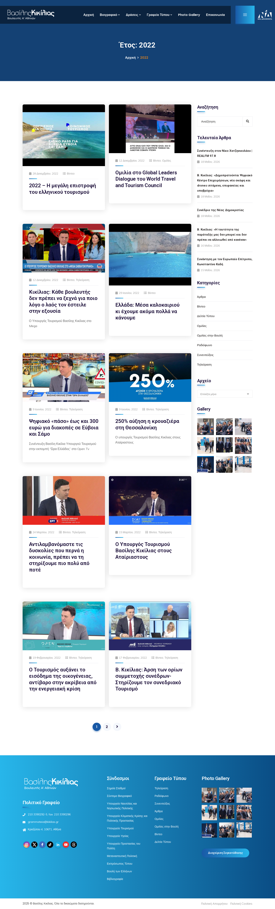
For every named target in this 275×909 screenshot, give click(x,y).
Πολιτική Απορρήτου (214, 903)
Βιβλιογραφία (115, 879)
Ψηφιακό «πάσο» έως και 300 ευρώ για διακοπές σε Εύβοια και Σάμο (63, 427)
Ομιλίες (166, 160)
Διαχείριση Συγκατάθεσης (225, 852)
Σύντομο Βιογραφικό (119, 796)
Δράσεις (132, 15)
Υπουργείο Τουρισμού (120, 828)
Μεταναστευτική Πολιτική (122, 856)
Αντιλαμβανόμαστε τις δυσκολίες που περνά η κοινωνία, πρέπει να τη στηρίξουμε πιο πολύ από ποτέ (59, 557)
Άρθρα (201, 297)
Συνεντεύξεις (205, 355)
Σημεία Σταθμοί (116, 788)
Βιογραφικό (108, 15)
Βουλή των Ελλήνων (119, 871)
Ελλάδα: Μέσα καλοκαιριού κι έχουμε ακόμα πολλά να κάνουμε (147, 311)
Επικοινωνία (215, 15)
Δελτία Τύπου (206, 316)
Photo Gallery (189, 15)
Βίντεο (70, 173)
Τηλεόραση (82, 280)
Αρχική (88, 15)
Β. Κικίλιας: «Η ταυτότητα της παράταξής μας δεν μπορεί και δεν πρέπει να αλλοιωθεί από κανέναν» (221, 234)
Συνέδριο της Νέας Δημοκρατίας (220, 210)
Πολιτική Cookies (241, 903)
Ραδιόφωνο (204, 345)
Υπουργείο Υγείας (118, 836)
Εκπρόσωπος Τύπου (119, 863)
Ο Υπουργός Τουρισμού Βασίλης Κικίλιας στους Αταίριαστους (143, 550)
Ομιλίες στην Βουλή (210, 335)
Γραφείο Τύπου (158, 15)
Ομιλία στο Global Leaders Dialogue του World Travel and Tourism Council (146, 179)
